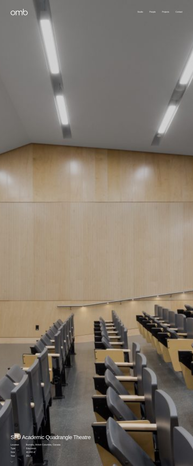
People (152, 12)
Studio (140, 12)
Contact (178, 12)
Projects (165, 12)
